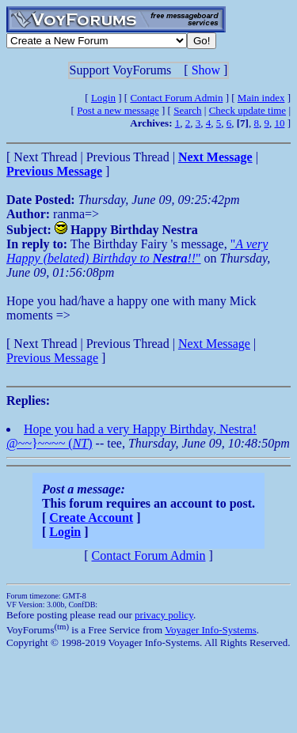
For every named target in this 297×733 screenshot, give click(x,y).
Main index (261, 98)
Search (187, 110)
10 (279, 123)
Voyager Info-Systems (211, 630)
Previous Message (52, 358)
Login (103, 98)
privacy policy (164, 615)
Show (206, 70)
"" (137, 251)
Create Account (91, 517)
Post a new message (118, 110)
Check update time (247, 110)
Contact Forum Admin (176, 98)
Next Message (214, 343)
